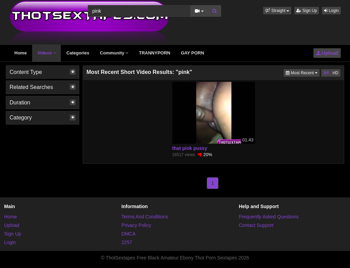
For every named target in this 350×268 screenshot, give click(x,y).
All (325, 73)
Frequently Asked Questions (269, 216)
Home (20, 52)
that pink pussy (189, 148)
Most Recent (303, 72)
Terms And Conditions (144, 216)
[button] (277, 10)
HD (335, 73)
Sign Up (306, 10)
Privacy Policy (136, 225)
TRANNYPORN (154, 52)
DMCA (128, 234)
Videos (46, 52)
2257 (126, 242)
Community (114, 52)
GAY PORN (192, 52)
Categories (77, 52)
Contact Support (256, 225)
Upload (327, 53)
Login (331, 10)
